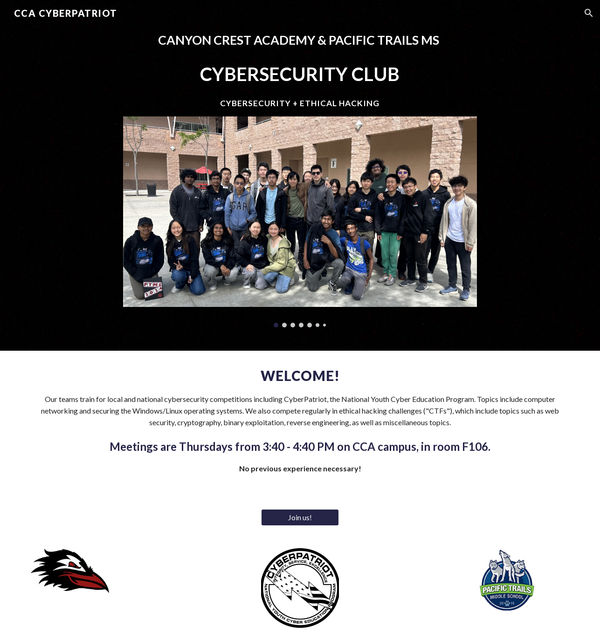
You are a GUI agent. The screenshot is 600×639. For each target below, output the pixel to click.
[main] (300, 69)
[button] (589, 13)
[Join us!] (300, 517)
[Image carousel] (300, 221)
